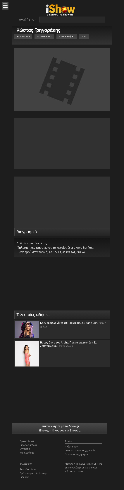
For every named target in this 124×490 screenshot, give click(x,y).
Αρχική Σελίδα (27, 441)
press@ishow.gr (88, 467)
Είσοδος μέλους (28, 445)
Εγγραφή (25, 448)
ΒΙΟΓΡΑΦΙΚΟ (23, 36)
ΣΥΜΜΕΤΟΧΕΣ (44, 36)
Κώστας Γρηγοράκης (38, 30)
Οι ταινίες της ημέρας (77, 454)
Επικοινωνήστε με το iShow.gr (59, 426)
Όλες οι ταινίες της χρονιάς (80, 450)
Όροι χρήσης (27, 452)
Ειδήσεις (24, 477)
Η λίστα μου (71, 446)
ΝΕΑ (84, 36)
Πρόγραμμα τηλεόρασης (33, 473)
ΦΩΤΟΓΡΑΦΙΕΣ (66, 36)
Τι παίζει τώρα (28, 469)
